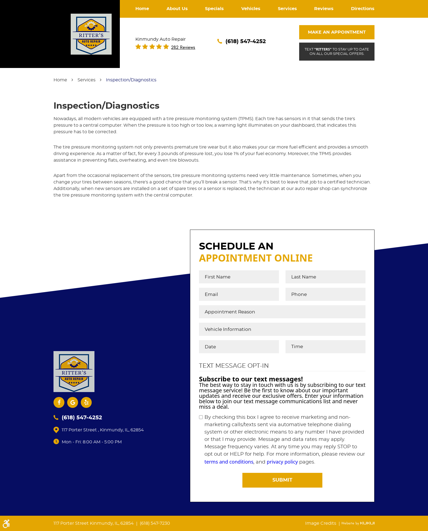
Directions (362, 9)
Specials (214, 9)
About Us (177, 9)
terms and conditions (228, 461)
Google (72, 402)
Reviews (324, 9)
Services (287, 9)
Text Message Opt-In (234, 366)
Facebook (59, 402)
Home (142, 9)
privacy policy (282, 461)
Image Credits (321, 523)
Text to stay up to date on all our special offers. (337, 51)
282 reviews (183, 47)
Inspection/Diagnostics (131, 80)
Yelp (86, 402)
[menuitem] (142, 9)
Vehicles (250, 9)
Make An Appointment (337, 32)
